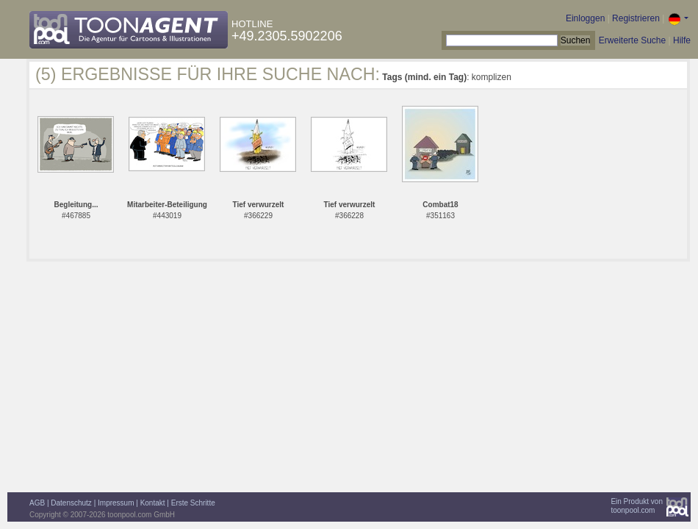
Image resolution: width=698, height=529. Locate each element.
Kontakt (152, 503)
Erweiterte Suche (632, 40)
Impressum (116, 503)
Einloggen (585, 18)
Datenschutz (71, 503)
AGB (37, 503)
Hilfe (682, 40)
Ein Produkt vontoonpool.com (637, 505)
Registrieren (636, 18)
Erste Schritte (193, 503)
